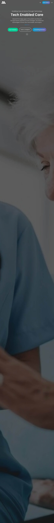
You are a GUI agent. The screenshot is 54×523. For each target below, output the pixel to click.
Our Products (12, 29)
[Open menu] (52, 2)
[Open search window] (40, 2)
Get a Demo (46, 2)
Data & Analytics (25, 29)
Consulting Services (39, 29)
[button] (27, 34)
